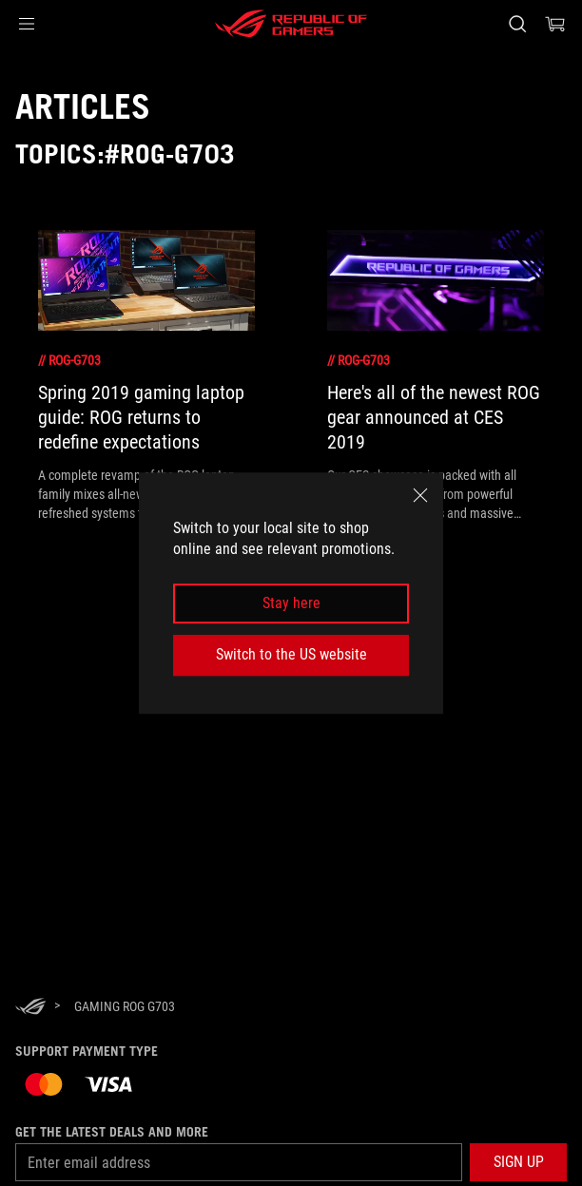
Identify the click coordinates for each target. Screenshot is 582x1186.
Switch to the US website (291, 654)
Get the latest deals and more (111, 1131)
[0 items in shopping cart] (555, 24)
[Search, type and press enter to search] (517, 24)
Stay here (291, 603)
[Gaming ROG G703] (124, 1006)
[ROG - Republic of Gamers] (291, 24)
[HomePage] (30, 1008)
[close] (420, 495)
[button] (26, 23)
